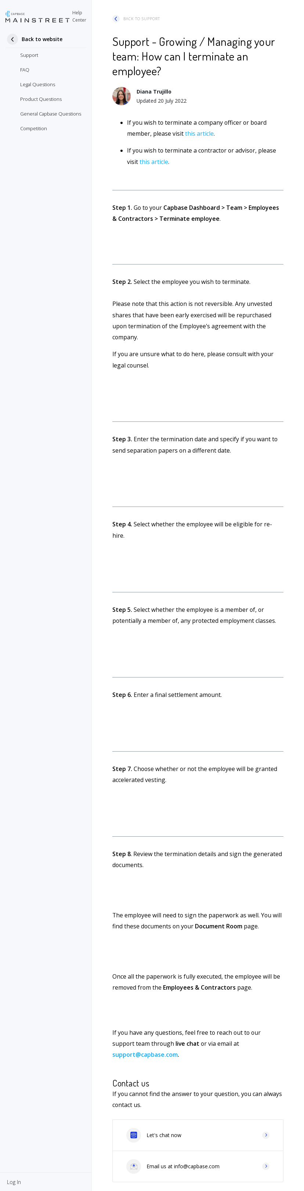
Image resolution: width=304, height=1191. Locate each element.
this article (199, 133)
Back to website (42, 39)
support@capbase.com (145, 1055)
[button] (14, 1181)
